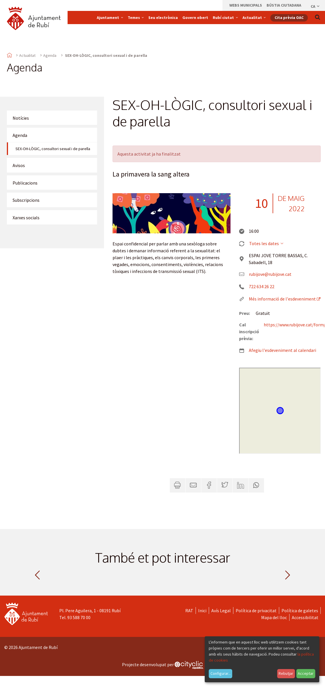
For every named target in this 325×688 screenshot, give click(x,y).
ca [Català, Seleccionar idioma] (315, 6)
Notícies (21, 118)
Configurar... (220, 673)
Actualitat (27, 55)
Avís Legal (221, 610)
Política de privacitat (256, 610)
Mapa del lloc (274, 617)
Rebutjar (286, 673)
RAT (189, 610)
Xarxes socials (26, 217)
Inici (202, 610)
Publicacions (25, 183)
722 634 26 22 (261, 286)
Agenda (49, 55)
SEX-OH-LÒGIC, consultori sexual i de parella (52, 148)
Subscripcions (26, 200)
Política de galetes (299, 610)
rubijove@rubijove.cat (270, 274)
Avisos (19, 165)
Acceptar (306, 673)
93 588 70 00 (78, 617)
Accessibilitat (305, 617)
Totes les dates (266, 243)
